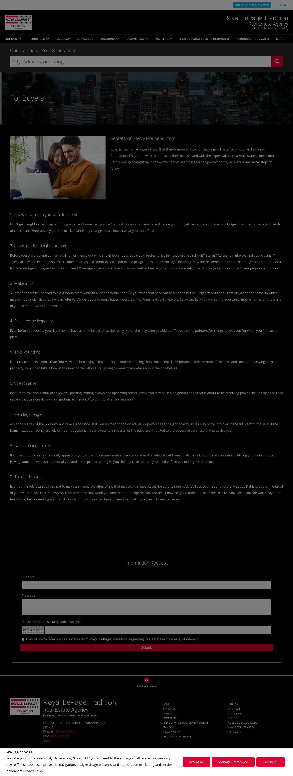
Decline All (270, 762)
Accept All (196, 762)
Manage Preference (233, 762)
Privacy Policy (33, 771)
